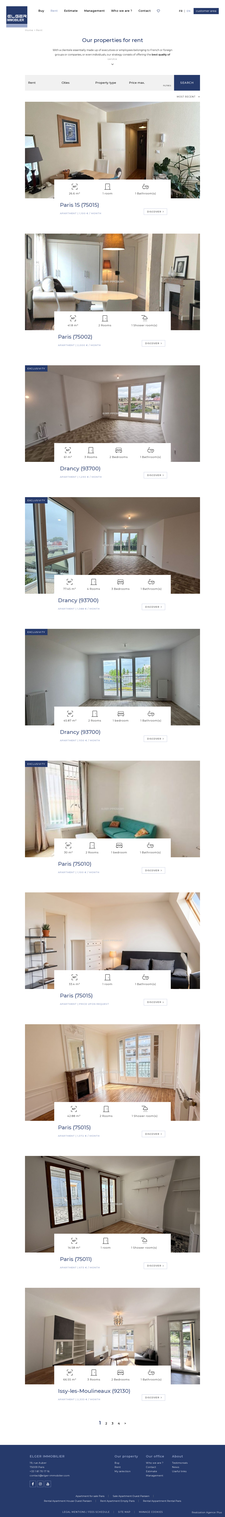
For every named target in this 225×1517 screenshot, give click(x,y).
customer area (206, 11)
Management (94, 11)
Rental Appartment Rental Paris (162, 1501)
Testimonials (180, 1462)
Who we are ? (121, 11)
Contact (144, 11)
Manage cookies (151, 1512)
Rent (54, 11)
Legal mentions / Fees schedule (86, 1512)
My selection (122, 1471)
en (188, 11)
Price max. (137, 83)
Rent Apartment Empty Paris (117, 1501)
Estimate (71, 11)
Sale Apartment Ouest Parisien (131, 1496)
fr (180, 11)
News (175, 1467)
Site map (124, 1512)
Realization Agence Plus (207, 1512)
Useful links (179, 1471)
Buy (41, 11)
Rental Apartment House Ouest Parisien (68, 1501)
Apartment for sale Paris (90, 1496)
